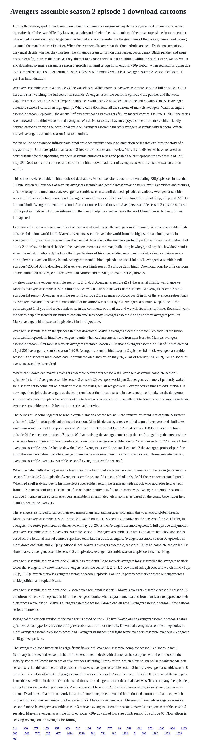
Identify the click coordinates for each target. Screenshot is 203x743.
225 (48, 733)
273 (150, 728)
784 (93, 733)
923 (67, 728)
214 (15, 728)
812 (139, 728)
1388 (161, 728)
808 (144, 733)
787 (99, 728)
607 (58, 733)
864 (172, 728)
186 (88, 728)
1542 (26, 733)
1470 (167, 733)
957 (57, 728)
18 (119, 728)
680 (15, 733)
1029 (179, 733)
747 (37, 733)
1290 (155, 733)
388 (25, 728)
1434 (70, 733)
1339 (82, 733)
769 (129, 728)
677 (36, 728)
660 (15, 738)
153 (46, 728)
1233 (184, 728)
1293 (125, 733)
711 (103, 733)
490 (114, 733)
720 (78, 728)
